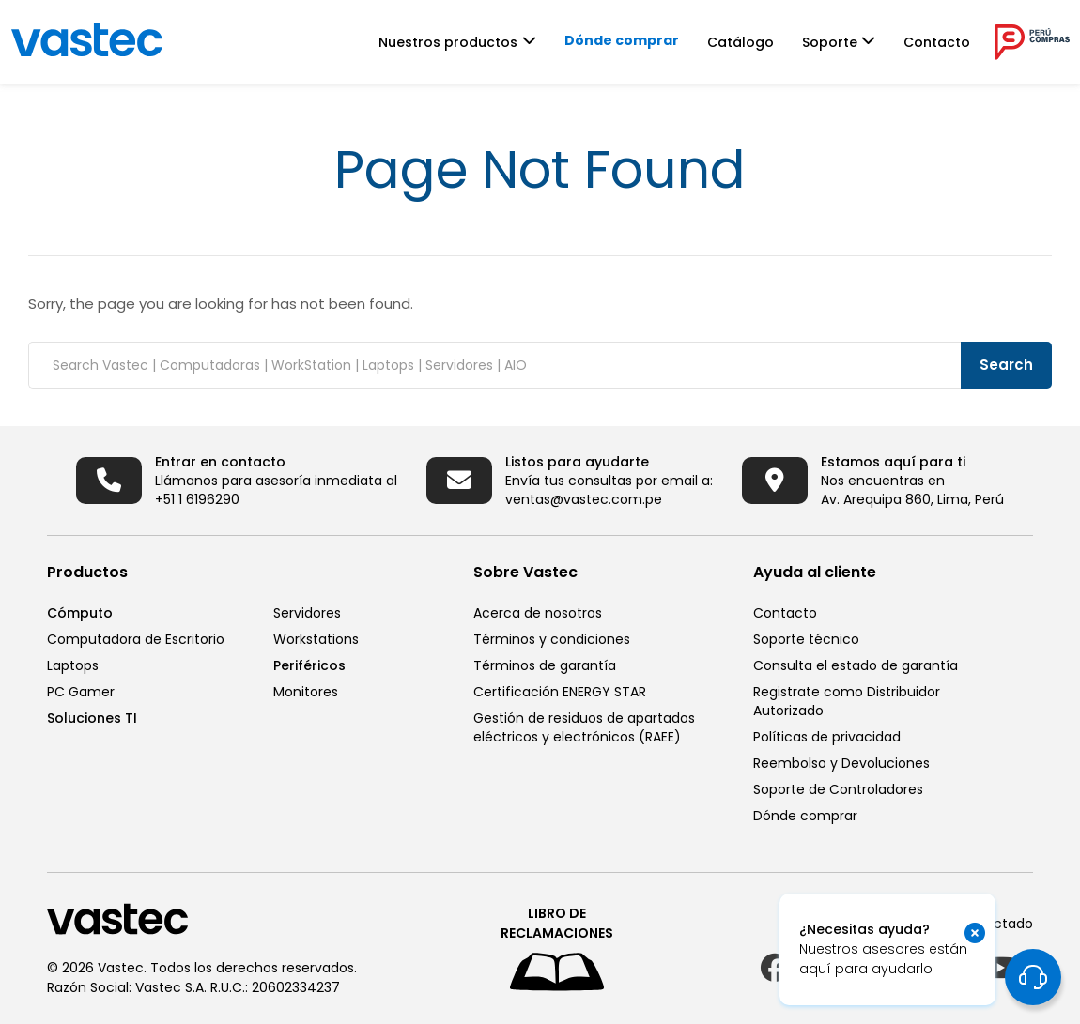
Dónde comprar (621, 40)
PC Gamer (81, 691)
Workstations (316, 639)
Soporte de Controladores (838, 789)
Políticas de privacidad (827, 736)
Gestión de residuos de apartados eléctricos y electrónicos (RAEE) (584, 727)
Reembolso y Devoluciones (841, 763)
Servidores (307, 613)
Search (1006, 364)
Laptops (73, 665)
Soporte (829, 42)
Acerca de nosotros (537, 613)
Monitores (305, 691)
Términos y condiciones (551, 639)
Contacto (936, 42)
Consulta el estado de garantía (855, 665)
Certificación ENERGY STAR (559, 691)
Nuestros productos (447, 42)
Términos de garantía (544, 665)
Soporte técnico (806, 639)
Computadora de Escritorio (135, 639)
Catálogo (740, 42)
